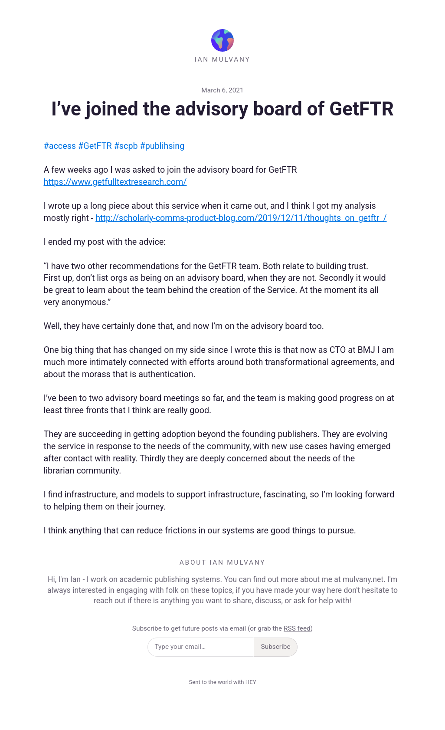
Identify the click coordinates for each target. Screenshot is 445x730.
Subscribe (276, 647)
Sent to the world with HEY (222, 682)
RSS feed (297, 628)
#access (60, 146)
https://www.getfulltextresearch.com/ (115, 182)
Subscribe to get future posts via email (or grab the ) (222, 628)
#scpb (126, 146)
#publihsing (162, 146)
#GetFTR (95, 146)
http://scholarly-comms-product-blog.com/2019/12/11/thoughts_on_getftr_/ (240, 218)
